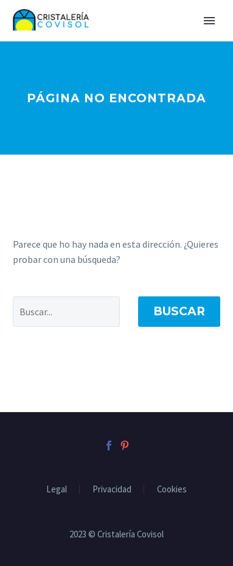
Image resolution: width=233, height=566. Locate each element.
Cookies (172, 489)
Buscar (179, 311)
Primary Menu (209, 20)
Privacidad (111, 489)
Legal (56, 489)
